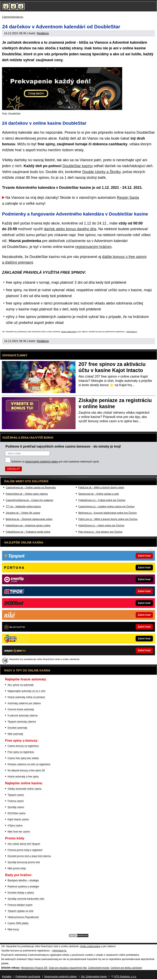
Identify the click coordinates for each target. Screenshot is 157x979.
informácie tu (131, 332)
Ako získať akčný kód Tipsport (24, 843)
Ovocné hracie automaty (21, 709)
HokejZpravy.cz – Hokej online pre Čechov (101, 525)
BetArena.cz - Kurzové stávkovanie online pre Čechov (107, 512)
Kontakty (7, 976)
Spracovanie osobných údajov (60, 976)
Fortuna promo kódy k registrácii (25, 850)
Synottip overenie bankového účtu (26, 898)
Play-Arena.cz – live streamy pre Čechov (100, 531)
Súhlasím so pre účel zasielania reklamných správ (55, 461)
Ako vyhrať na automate (21, 684)
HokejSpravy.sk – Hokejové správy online (28, 525)
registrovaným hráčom (93, 247)
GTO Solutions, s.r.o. (125, 976)
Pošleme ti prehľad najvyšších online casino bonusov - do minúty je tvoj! (63, 446)
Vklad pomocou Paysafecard (23, 917)
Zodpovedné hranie (98, 967)
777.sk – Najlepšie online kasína (23, 506)
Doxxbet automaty (17, 727)
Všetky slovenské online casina (24, 788)
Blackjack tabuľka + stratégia (23, 880)
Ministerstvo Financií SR (34, 967)
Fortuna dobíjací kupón (20, 904)
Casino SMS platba (18, 923)
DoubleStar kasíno (78, 166)
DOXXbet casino (17, 813)
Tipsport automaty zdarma (22, 721)
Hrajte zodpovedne (68, 332)
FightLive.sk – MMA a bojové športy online (101, 487)
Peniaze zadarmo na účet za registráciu (29, 764)
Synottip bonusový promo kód (24, 862)
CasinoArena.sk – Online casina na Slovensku (31, 487)
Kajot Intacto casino (18, 819)
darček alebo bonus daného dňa (70, 229)
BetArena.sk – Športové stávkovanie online (29, 519)
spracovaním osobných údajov (41, 461)
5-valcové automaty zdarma (22, 715)
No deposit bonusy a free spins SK (26, 770)
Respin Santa (128, 198)
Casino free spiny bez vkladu (23, 758)
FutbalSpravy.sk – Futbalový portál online (28, 531)
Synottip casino (16, 807)
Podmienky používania (28, 976)
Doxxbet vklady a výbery (21, 892)
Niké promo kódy (17, 868)
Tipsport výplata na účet (20, 911)
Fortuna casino (16, 801)
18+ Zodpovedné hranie (94, 976)
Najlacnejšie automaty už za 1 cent (26, 691)
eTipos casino (15, 825)
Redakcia (43, 33)
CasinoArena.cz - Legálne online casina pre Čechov (106, 506)
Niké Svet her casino (19, 831)
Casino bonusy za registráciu (23, 746)
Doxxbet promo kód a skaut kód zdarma (29, 856)
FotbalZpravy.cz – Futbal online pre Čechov (101, 500)
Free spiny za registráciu (21, 752)
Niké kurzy (13, 929)
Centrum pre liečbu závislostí (126, 967)
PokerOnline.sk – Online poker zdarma (27, 493)
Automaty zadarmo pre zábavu (24, 703)
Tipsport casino (16, 794)
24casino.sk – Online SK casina (23, 512)
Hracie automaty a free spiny (23, 776)
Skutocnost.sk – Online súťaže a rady (98, 493)
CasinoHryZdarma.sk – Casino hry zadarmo (29, 500)
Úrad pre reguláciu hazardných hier (68, 967)
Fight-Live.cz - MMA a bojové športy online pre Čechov (108, 519)
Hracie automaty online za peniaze (26, 697)
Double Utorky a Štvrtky (101, 172)
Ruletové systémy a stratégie (23, 886)
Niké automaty (15, 733)
